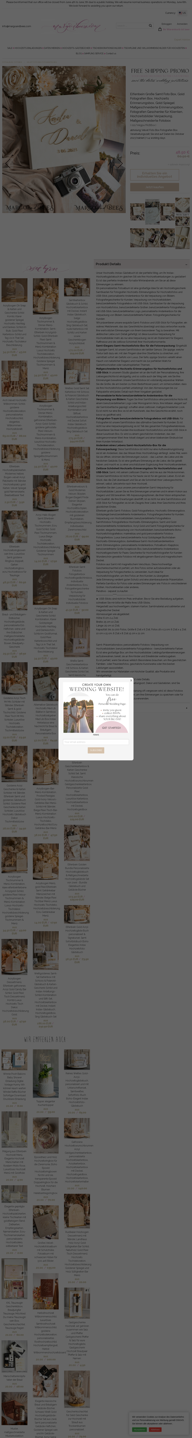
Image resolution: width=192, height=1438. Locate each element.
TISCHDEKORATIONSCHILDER (107, 48)
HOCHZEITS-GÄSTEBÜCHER (76, 48)
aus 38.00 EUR (10, 1020)
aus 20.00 (11, 1104)
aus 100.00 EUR (75, 815)
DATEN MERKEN (52, 48)
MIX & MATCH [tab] (107, 707)
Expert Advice (182, 39)
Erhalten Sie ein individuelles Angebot (154, 174)
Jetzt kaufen (154, 187)
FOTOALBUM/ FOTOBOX (12, 62)
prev (7, 163)
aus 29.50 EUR (10, 652)
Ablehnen (155, 1429)
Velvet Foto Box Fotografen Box (42, 62)
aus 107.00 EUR (75, 713)
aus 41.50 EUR (72, 608)
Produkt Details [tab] (108, 264)
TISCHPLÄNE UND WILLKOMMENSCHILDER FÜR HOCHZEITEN (154, 48)
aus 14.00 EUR (41, 560)
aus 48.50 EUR (10, 581)
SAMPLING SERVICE (94, 53)
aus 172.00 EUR (75, 348)
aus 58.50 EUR (73, 957)
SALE (9, 48)
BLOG (79, 53)
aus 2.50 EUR (10, 500)
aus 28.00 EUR (10, 827)
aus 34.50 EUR (10, 350)
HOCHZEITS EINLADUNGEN (28, 48)
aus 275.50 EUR (75, 437)
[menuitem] (10, 48)
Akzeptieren (139, 1429)
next (120, 163)
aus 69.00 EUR (10, 434)
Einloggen (167, 24)
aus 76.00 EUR (72, 535)
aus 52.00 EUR (41, 739)
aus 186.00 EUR (44, 1022)
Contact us (111, 53)
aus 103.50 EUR (76, 895)
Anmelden (182, 24)
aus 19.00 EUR (10, 736)
